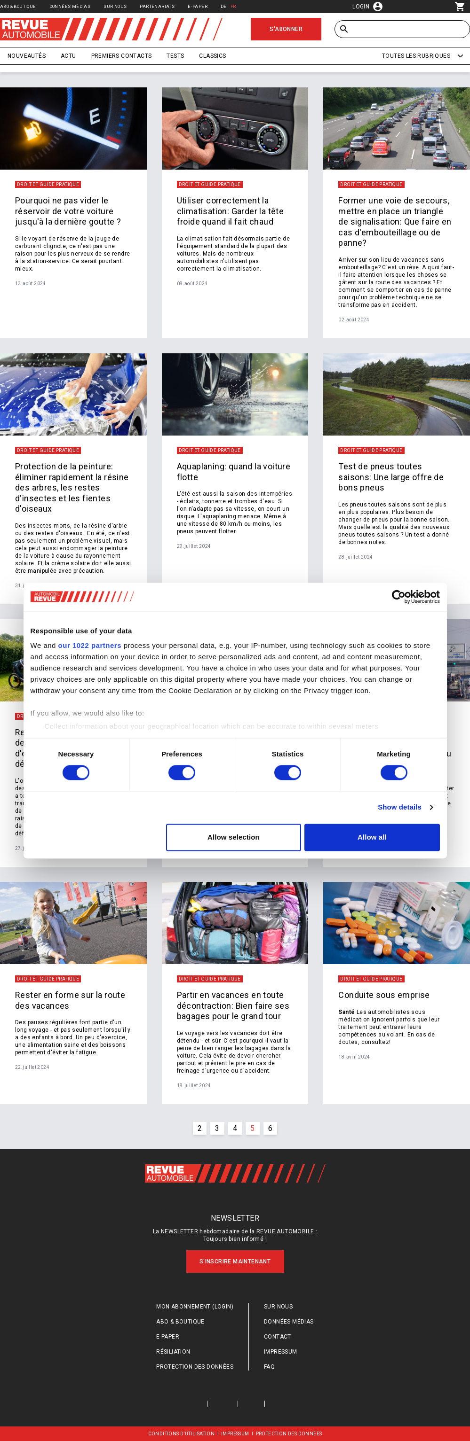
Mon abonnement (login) (194, 1306)
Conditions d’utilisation (181, 1433)
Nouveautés (27, 56)
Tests (175, 56)
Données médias (70, 6)
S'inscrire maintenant (235, 1261)
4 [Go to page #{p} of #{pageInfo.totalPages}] (235, 1128)
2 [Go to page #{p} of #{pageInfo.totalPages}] (200, 1128)
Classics (212, 56)
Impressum (280, 1351)
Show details (400, 807)
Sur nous (115, 6)
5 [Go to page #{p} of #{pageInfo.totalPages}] (252, 1128)
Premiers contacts (121, 56)
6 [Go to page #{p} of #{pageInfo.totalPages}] (270, 1128)
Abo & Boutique (18, 6)
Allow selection (233, 837)
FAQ (269, 1366)
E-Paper (197, 6)
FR (233, 6)
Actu (68, 56)
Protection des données (194, 1366)
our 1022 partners (89, 645)
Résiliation (173, 1351)
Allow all (372, 837)
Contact (277, 1336)
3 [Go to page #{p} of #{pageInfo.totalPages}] (217, 1128)
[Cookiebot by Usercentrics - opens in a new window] (399, 597)
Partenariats (157, 6)
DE (224, 6)
